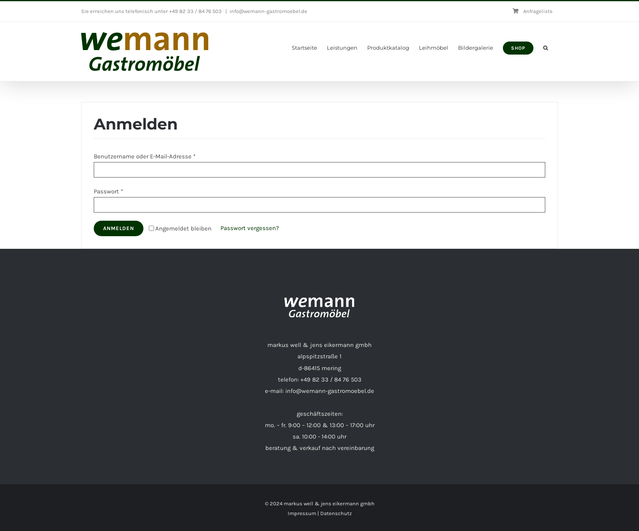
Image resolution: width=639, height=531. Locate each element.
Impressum (302, 513)
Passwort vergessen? (249, 228)
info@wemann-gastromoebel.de (268, 11)
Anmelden (118, 228)
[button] (545, 48)
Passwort (108, 191)
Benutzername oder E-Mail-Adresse (145, 156)
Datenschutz (336, 513)
